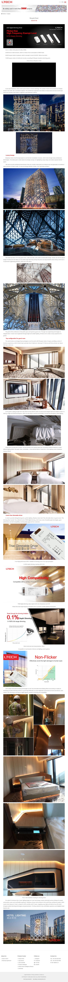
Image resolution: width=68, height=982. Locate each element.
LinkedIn (37, 964)
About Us (3, 956)
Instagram (36, 958)
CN (62, 2)
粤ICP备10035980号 (27, 979)
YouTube (37, 962)
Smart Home (21, 958)
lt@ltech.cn (56, 962)
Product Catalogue (23, 964)
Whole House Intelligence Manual (26, 966)
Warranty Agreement (6, 960)
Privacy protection (35, 974)
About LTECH (5, 958)
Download (21, 968)
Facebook (37, 960)
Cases (8, 13)
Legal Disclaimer (27, 974)
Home (4, 13)
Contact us (42, 974)
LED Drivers (21, 960)
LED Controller (22, 962)
